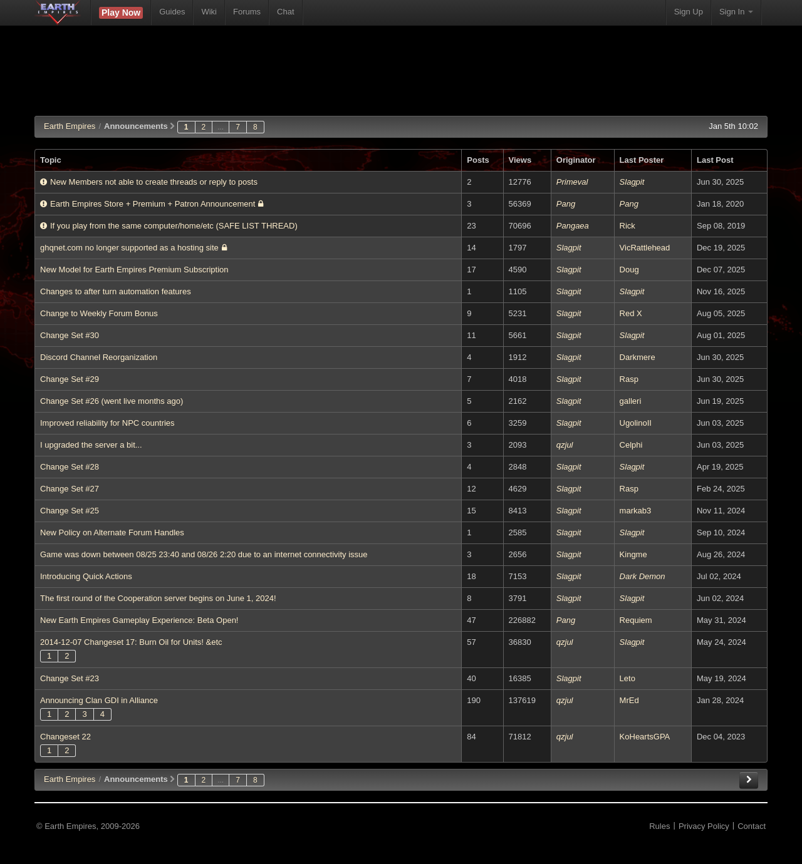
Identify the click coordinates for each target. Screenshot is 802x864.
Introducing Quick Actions (86, 576)
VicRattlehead (645, 247)
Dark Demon (642, 576)
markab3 (636, 510)
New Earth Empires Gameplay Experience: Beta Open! (139, 620)
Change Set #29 (69, 379)
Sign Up (688, 11)
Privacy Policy (704, 826)
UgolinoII (636, 423)
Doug (629, 269)
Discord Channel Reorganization (98, 357)
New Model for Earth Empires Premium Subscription (134, 269)
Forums (247, 11)
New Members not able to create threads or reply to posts (149, 182)
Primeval (572, 182)
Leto (627, 678)
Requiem (636, 620)
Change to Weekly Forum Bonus (99, 313)
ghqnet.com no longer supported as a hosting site (133, 247)
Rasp (629, 379)
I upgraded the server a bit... (91, 445)
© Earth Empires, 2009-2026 (88, 826)
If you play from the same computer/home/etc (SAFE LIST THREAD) (169, 225)
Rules (659, 826)
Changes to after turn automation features (115, 291)
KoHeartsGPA (645, 736)
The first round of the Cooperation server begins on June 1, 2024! (158, 598)
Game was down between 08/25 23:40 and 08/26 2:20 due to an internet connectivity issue (204, 554)
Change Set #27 (69, 488)
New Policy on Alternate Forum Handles (112, 532)
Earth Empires (69, 126)
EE (69, 779)
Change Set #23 (69, 678)
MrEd (629, 700)
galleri (631, 401)
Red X (631, 313)
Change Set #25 (69, 510)
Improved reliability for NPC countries (107, 423)
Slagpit (632, 182)
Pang (565, 203)
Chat (285, 11)
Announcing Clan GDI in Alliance (99, 700)
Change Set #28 (69, 466)
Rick (627, 225)
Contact (751, 826)
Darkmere (637, 357)
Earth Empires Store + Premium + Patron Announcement (151, 203)
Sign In (736, 11)
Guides (172, 11)
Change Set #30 (69, 335)
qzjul (564, 445)
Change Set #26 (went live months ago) (111, 401)
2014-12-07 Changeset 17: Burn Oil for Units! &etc (131, 642)
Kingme (633, 554)
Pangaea (572, 225)
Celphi (631, 445)
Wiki (209, 11)
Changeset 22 (65, 736)
